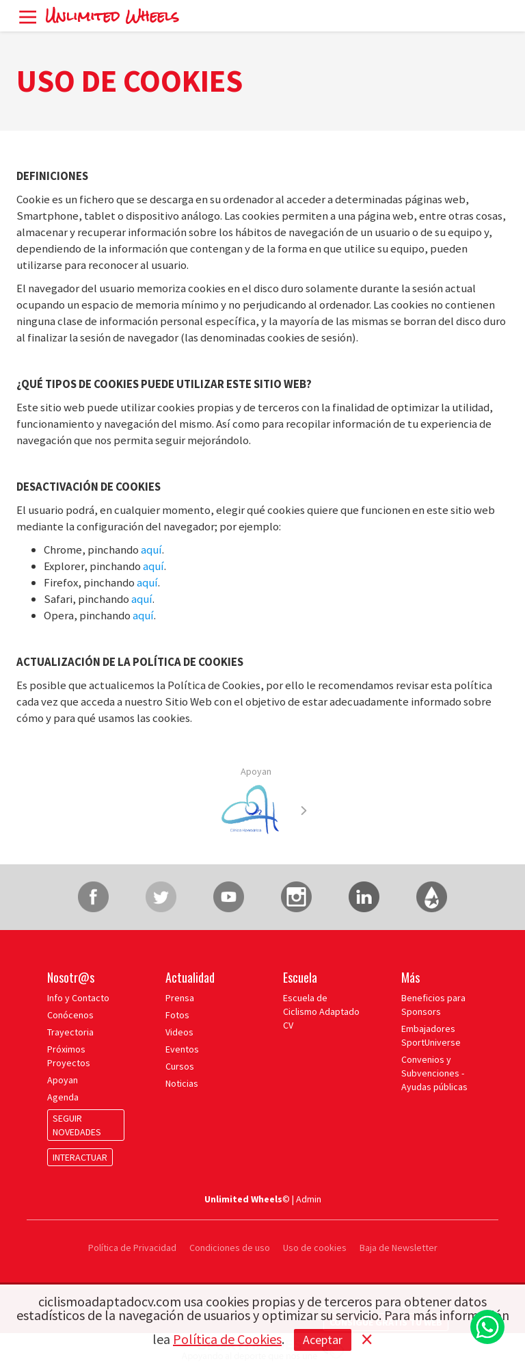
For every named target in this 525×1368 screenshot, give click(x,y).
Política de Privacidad (133, 1247)
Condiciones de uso (229, 1247)
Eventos (182, 1049)
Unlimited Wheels (112, 16)
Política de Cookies (227, 1338)
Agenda (63, 1097)
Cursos (179, 1066)
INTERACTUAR (80, 1157)
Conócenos (70, 1015)
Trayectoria (70, 1032)
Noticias (181, 1083)
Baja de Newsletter (399, 1247)
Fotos (177, 1015)
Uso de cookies (315, 1247)
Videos (179, 1032)
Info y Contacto (78, 998)
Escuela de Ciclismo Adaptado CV (321, 1011)
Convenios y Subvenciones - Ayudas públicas (434, 1073)
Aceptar (322, 1339)
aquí (151, 549)
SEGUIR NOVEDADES (77, 1125)
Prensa (179, 998)
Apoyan (256, 771)
